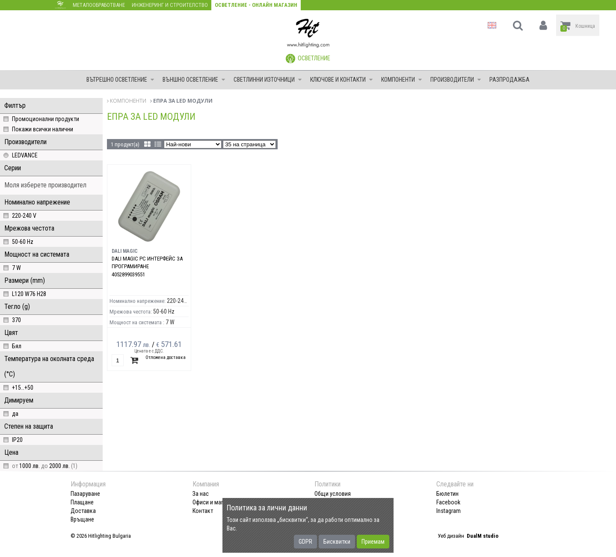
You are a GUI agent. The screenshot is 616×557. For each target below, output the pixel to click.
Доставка (83, 510)
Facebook (448, 502)
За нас (200, 493)
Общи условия (332, 493)
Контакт (202, 510)
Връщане (82, 519)
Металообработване (99, 5)
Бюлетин (447, 493)
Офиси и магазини (215, 502)
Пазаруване (85, 493)
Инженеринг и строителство (170, 5)
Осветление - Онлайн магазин (256, 5)
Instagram (448, 510)
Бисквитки (336, 541)
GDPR (305, 541)
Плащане (82, 502)
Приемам (373, 541)
